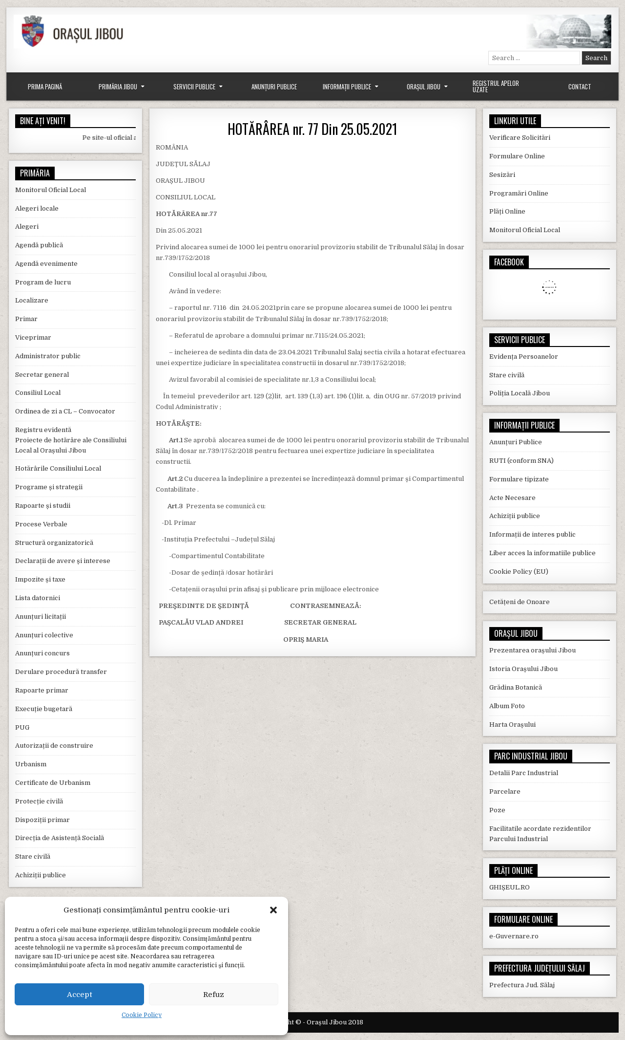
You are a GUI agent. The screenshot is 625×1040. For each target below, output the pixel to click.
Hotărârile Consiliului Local (58, 468)
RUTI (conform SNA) (521, 460)
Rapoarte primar (41, 690)
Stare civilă (32, 856)
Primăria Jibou (118, 86)
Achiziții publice (40, 875)
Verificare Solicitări (519, 137)
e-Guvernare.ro (514, 936)
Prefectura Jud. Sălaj (522, 985)
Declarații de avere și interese (62, 560)
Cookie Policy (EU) (518, 571)
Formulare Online (517, 156)
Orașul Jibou (423, 86)
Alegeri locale (37, 208)
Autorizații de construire (54, 745)
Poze (497, 810)
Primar (26, 319)
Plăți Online (507, 211)
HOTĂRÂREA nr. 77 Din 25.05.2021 (312, 129)
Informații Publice (347, 86)
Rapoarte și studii (42, 505)
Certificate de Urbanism (52, 782)
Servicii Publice (194, 86)
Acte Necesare (512, 497)
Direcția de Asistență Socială (59, 838)
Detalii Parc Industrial (523, 773)
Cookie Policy (142, 1015)
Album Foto (507, 706)
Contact (579, 86)
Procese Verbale (41, 524)
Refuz (213, 994)
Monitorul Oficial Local (50, 190)
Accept (79, 994)
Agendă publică (39, 245)
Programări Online (518, 193)
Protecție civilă (39, 801)
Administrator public (48, 356)
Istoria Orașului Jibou (523, 668)
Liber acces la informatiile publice (542, 553)
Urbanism (30, 764)
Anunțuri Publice (274, 86)
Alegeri (27, 226)
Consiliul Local (38, 392)
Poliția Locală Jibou (519, 393)
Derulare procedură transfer (61, 671)
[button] (273, 910)
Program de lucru (43, 282)
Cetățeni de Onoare (519, 602)
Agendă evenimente (46, 263)
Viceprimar (33, 337)
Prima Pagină (45, 86)
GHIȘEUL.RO (509, 887)
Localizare (31, 300)
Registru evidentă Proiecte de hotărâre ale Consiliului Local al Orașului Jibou (70, 440)
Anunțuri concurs (42, 653)
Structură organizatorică (54, 542)
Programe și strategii (49, 487)
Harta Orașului (512, 724)
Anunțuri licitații (40, 616)
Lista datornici (37, 598)
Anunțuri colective (44, 635)
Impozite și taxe (40, 579)
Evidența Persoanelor (523, 356)
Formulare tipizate (519, 479)
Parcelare (505, 791)
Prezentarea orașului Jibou (532, 650)
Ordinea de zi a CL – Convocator (65, 411)
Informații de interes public (532, 534)
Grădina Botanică (515, 687)
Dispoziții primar (42, 819)
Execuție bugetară (43, 709)
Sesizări (502, 174)
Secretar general (42, 374)
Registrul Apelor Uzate (496, 86)
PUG (22, 727)
